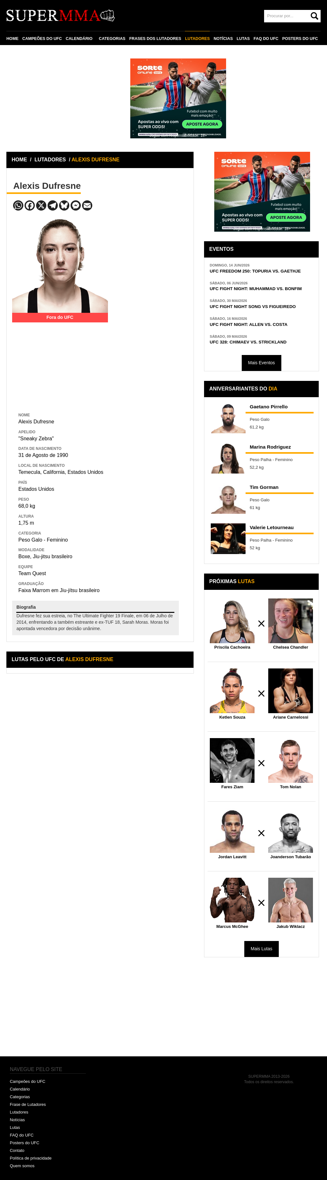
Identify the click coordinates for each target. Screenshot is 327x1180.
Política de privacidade (31, 1158)
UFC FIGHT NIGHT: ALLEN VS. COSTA (248, 324)
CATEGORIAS (112, 38)
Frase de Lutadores (28, 1104)
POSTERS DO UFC (300, 38)
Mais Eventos (261, 362)
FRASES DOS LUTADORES (155, 38)
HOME (12, 38)
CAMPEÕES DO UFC (42, 38)
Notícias (17, 1119)
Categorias (20, 1096)
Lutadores (19, 1112)
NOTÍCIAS (223, 38)
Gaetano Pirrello (269, 406)
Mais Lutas (261, 948)
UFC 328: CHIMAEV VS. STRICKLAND (248, 342)
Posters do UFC (24, 1142)
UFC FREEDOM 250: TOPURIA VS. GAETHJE (255, 271)
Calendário (20, 1089)
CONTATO (19, 53)
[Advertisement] (60, 362)
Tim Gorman (264, 487)
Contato (17, 1150)
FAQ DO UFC (266, 38)
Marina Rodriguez (270, 447)
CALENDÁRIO (79, 38)
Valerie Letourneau (272, 527)
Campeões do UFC (27, 1081)
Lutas (15, 1127)
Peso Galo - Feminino (43, 540)
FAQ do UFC (22, 1135)
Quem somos (22, 1165)
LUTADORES (197, 38)
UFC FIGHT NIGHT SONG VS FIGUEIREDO (253, 306)
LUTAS (243, 38)
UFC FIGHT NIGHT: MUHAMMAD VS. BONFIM (256, 288)
